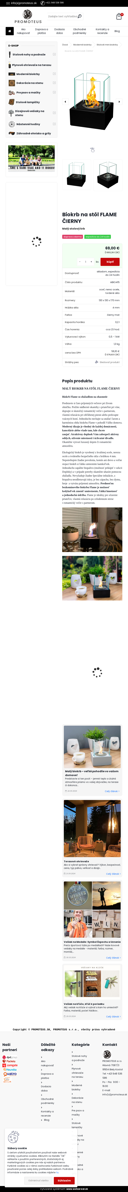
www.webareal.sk (77, 1189)
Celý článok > (112, 791)
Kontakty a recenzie (102, 31)
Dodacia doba (59, 31)
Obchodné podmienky (79, 31)
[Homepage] (10, 31)
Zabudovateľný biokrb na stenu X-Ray (39, 264)
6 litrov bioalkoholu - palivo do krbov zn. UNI (77, 681)
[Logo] (28, 16)
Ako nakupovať (23, 31)
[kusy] (84, 262)
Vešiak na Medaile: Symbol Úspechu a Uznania (92, 942)
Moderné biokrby (82, 44)
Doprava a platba (41, 31)
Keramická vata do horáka (108, 679)
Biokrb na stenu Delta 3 (40, 227)
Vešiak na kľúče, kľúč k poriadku (84, 1004)
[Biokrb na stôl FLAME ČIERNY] (92, 101)
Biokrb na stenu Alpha (39, 197)
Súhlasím (64, 1180)
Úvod (65, 44)
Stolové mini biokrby (107, 44)
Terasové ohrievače (76, 861)
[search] (79, 16)
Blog (117, 31)
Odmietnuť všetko (38, 1180)
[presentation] (65, 101)
